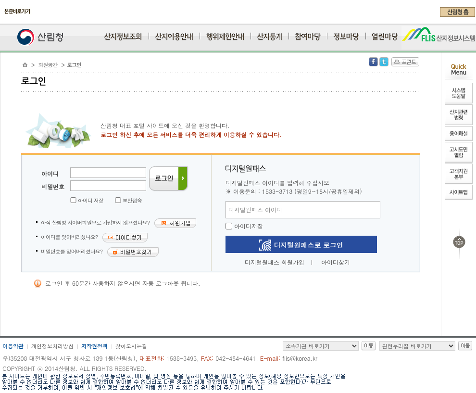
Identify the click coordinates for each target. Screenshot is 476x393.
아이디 (50, 173)
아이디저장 (244, 226)
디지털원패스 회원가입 (274, 262)
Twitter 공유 (383, 61)
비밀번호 (52, 186)
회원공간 (48, 64)
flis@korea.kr (299, 358)
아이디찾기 (335, 262)
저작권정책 (94, 346)
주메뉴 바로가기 (2, 20)
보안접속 (132, 200)
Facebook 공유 (373, 61)
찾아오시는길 (131, 346)
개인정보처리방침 (52, 346)
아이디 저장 (90, 200)
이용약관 (13, 346)
